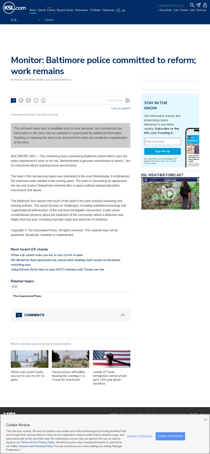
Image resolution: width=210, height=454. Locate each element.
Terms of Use (166, 161)
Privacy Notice (150, 163)
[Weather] (121, 11)
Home (49, 20)
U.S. (14, 286)
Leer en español (120, 108)
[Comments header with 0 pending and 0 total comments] (70, 315)
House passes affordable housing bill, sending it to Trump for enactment (68, 376)
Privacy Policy (46, 442)
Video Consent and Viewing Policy (32, 446)
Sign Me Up (162, 151)
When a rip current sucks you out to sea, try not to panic (47, 255)
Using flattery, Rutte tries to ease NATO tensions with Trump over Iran (57, 269)
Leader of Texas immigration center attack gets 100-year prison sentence (110, 378)
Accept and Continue (170, 436)
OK (205, 419)
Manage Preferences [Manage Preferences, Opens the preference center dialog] (139, 436)
